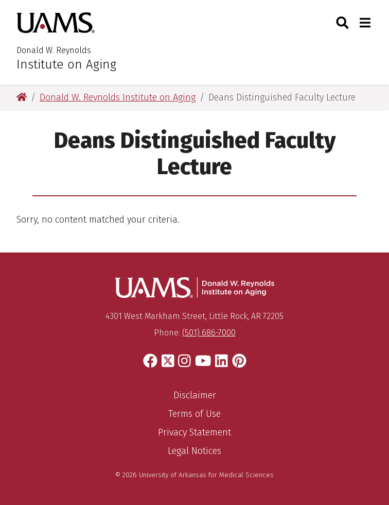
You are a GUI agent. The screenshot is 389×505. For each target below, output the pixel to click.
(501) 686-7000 (209, 333)
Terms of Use (194, 413)
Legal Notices (194, 451)
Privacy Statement (194, 432)
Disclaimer (194, 395)
